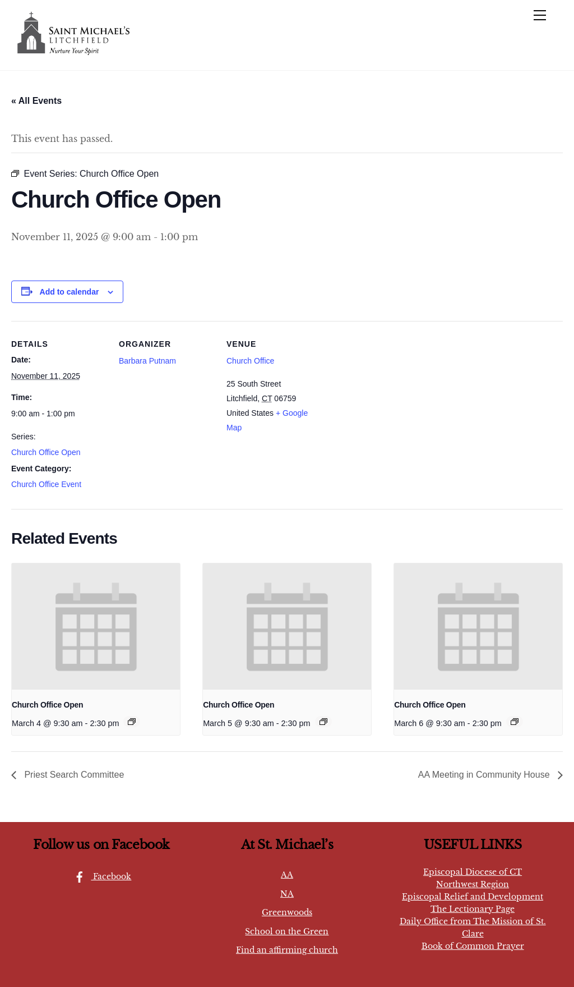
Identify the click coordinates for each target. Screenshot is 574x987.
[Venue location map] (393, 398)
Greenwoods (287, 912)
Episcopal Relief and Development (472, 897)
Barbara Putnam (147, 360)
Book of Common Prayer (473, 946)
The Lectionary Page (472, 909)
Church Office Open (45, 452)
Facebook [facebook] (99, 876)
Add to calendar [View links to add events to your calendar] (69, 291)
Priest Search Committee (73, 774)
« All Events (36, 100)
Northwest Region (472, 884)
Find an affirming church (287, 950)
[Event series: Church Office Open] (132, 721)
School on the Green (286, 931)
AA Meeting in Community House (485, 774)
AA (287, 875)
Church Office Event (46, 484)
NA (287, 894)
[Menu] (540, 15)
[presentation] (96, 626)
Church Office (250, 360)
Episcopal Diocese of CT (472, 872)
